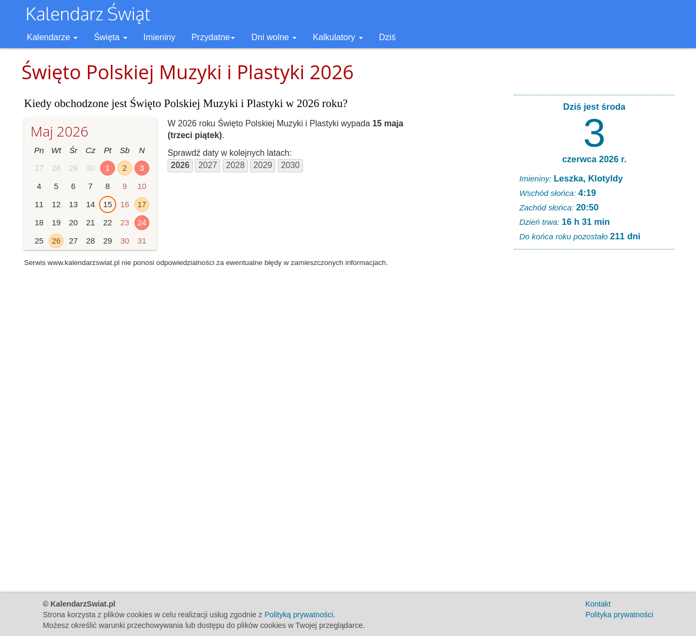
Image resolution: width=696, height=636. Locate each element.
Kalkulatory (338, 37)
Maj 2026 (59, 131)
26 (56, 240)
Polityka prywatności (619, 614)
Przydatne (213, 37)
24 (142, 222)
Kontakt (597, 604)
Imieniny (159, 37)
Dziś (387, 37)
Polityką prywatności (298, 614)
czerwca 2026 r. (594, 159)
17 (142, 204)
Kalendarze (52, 37)
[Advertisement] (594, 420)
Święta (110, 37)
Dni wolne (274, 37)
